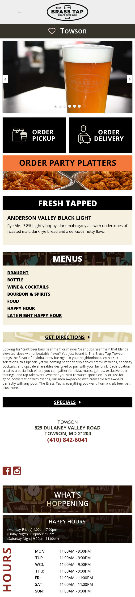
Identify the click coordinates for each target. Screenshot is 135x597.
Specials (65, 402)
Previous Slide (6, 79)
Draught (18, 272)
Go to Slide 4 (70, 106)
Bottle (15, 280)
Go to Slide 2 (60, 106)
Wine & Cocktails (28, 287)
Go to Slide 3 (65, 106)
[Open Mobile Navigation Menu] (20, 12)
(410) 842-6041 (67, 439)
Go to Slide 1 (55, 106)
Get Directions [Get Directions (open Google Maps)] (65, 337)
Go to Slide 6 (79, 106)
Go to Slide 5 (74, 106)
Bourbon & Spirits (28, 294)
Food (13, 301)
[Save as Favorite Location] (51, 30)
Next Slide (129, 79)
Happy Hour (21, 308)
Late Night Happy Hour (34, 315)
